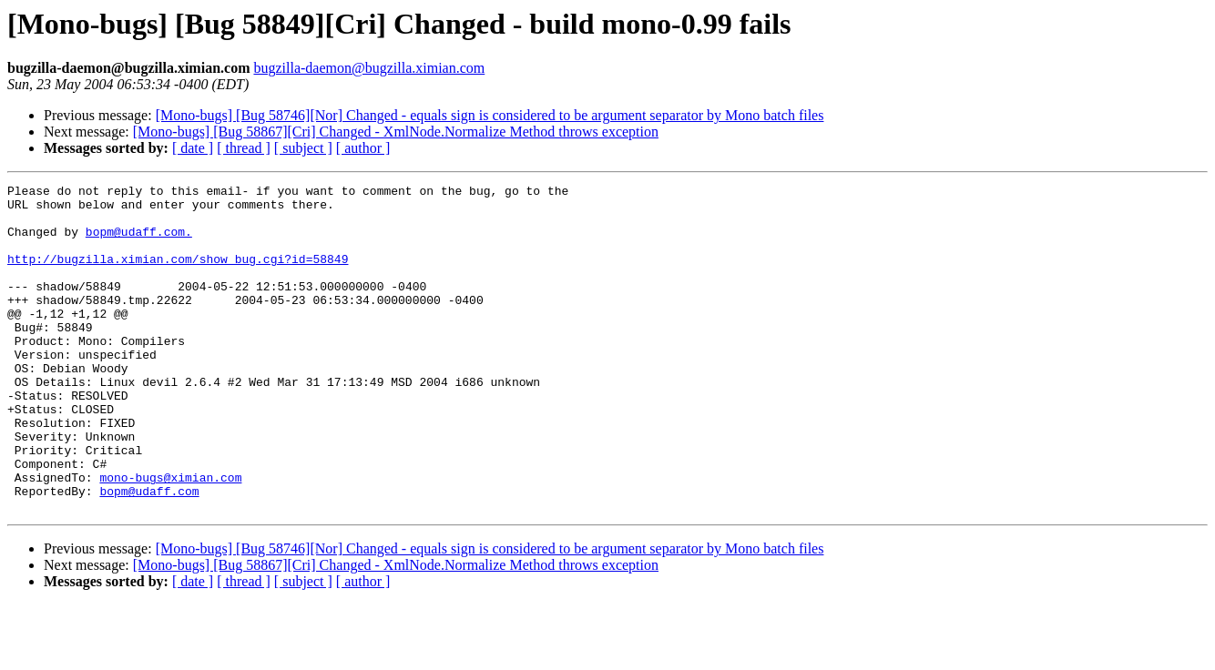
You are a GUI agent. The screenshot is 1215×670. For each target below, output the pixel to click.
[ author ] (363, 148)
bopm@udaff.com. (139, 242)
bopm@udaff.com (149, 553)
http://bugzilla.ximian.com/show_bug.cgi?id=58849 (177, 275)
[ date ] (192, 148)
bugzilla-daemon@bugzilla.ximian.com (369, 68)
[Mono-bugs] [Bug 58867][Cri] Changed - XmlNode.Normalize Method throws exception (396, 131)
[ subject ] (303, 148)
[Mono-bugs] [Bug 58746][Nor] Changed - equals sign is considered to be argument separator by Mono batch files (490, 115)
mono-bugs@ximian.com (170, 537)
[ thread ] (244, 148)
